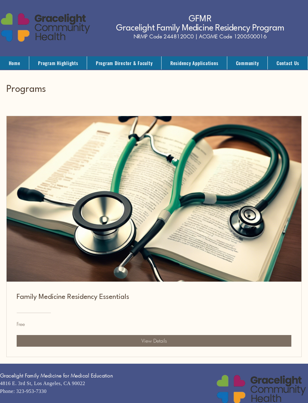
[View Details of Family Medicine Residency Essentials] (154, 340)
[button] (58, 63)
